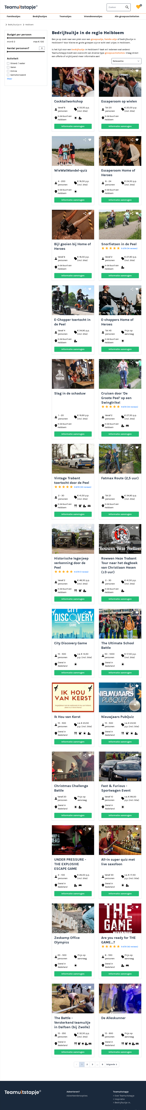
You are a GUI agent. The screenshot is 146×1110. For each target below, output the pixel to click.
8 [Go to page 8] (102, 1064)
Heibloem (28, 25)
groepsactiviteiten (115, 53)
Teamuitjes (65, 16)
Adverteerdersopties (77, 1095)
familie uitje (110, 39)
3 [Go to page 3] (92, 1064)
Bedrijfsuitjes (40, 16)
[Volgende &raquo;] (112, 1064)
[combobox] (115, 7)
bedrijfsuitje (78, 49)
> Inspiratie (119, 1099)
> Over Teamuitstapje (123, 1095)
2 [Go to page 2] (87, 1064)
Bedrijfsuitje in (13, 25)
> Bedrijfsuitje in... (122, 1102)
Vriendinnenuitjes (93, 16)
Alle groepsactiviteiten (127, 16)
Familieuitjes (13, 16)
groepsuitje (97, 39)
